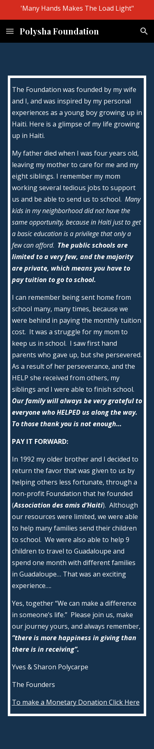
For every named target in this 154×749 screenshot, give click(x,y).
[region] (77, 10)
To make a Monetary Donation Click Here (76, 702)
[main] (77, 396)
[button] (10, 31)
